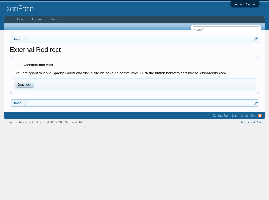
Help (234, 115)
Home (20, 19)
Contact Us (220, 115)
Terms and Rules (252, 122)
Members (57, 19)
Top (253, 115)
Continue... (25, 84)
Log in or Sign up (244, 4)
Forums (37, 19)
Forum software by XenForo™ (44, 122)
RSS (260, 116)
